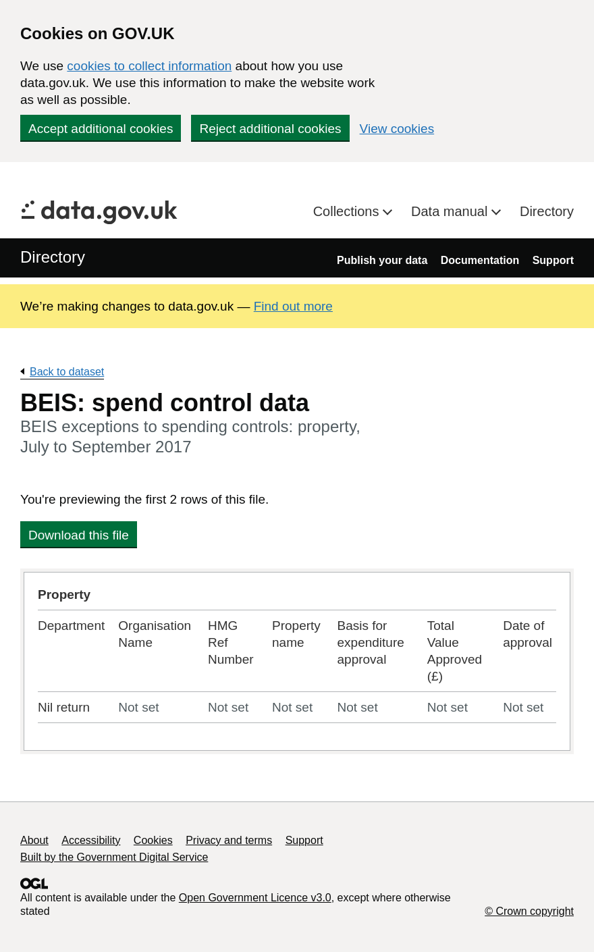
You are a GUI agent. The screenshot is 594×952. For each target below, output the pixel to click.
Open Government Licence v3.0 (255, 897)
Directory (547, 211)
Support (553, 260)
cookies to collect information (149, 66)
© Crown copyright (529, 911)
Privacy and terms (229, 840)
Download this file (78, 535)
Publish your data (382, 260)
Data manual (451, 211)
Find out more (293, 306)
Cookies (153, 840)
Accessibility (90, 840)
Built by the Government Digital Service (114, 857)
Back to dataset (67, 371)
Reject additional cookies (270, 129)
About (34, 840)
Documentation (480, 260)
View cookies (397, 128)
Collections (348, 211)
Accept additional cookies (100, 129)
